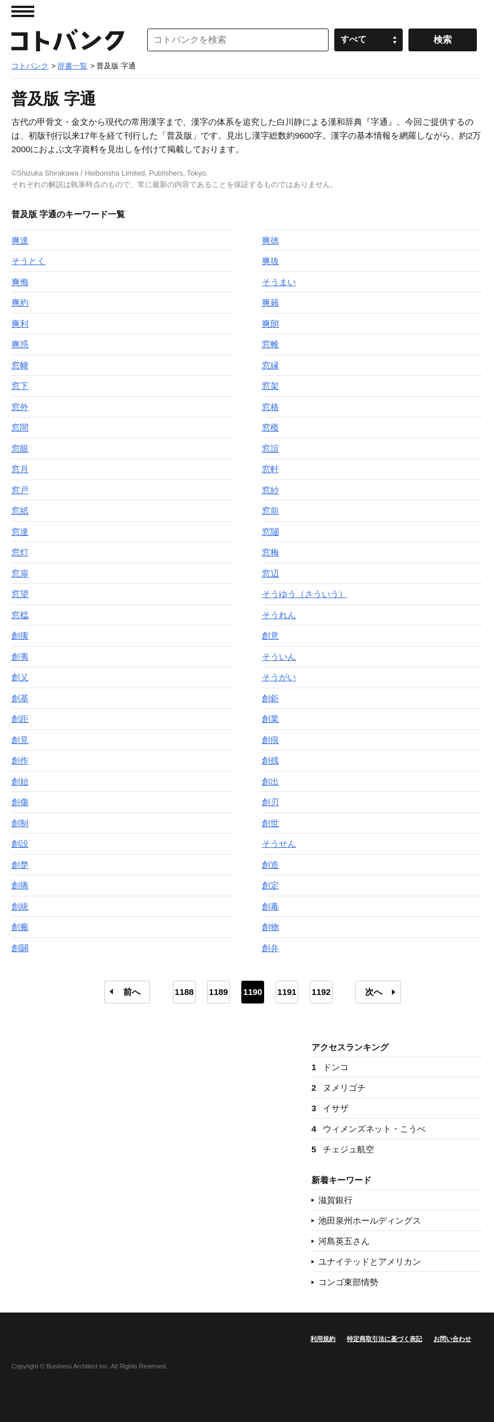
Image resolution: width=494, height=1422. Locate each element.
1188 (184, 992)
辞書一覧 (72, 66)
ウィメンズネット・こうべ (368, 1129)
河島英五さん (344, 1241)
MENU (22, 11)
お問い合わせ (452, 1338)
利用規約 (322, 1338)
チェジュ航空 (342, 1149)
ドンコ (330, 1067)
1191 (286, 992)
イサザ (330, 1108)
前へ (131, 992)
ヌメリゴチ (338, 1088)
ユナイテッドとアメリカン (369, 1261)
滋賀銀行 (335, 1200)
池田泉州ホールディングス (369, 1220)
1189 (218, 992)
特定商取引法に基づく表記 (384, 1338)
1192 (320, 992)
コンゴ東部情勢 (348, 1282)
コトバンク (67, 40)
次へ (373, 992)
